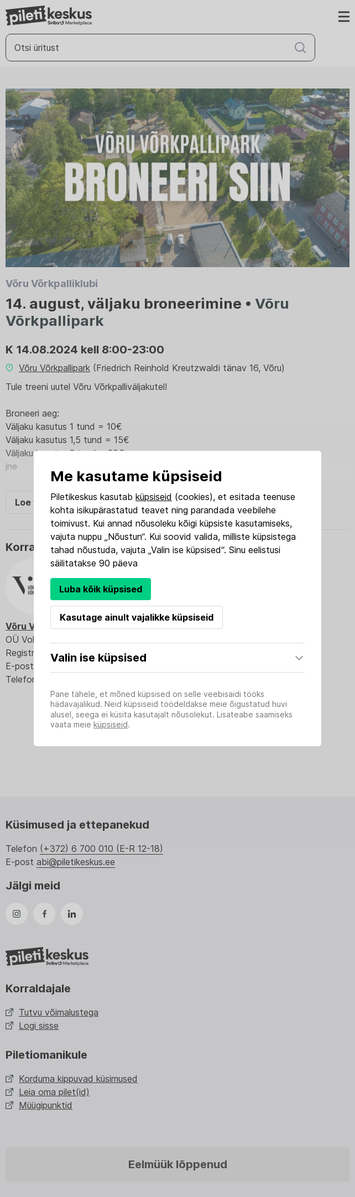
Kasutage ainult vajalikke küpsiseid (136, 617)
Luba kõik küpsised (100, 589)
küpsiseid (153, 496)
